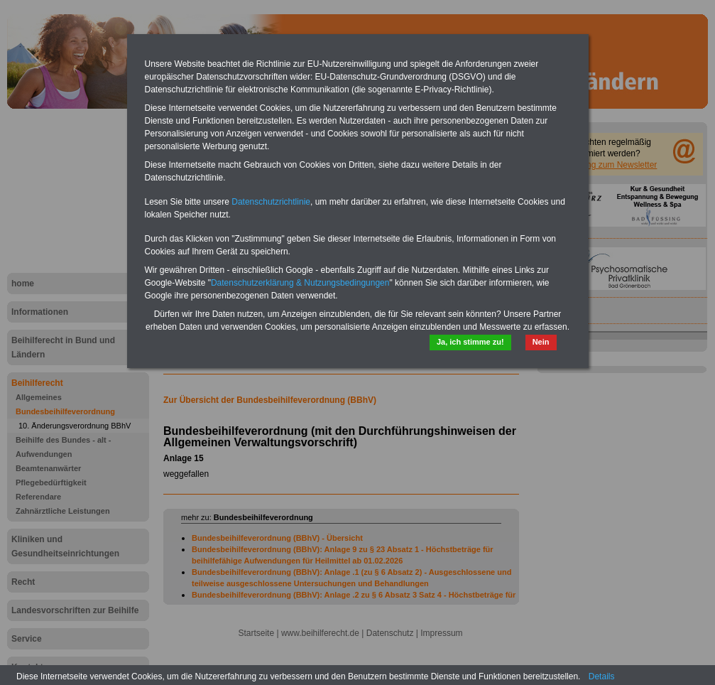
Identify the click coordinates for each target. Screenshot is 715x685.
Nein (541, 342)
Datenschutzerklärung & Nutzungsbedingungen (300, 283)
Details (602, 676)
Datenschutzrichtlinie (270, 202)
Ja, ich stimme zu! (470, 342)
